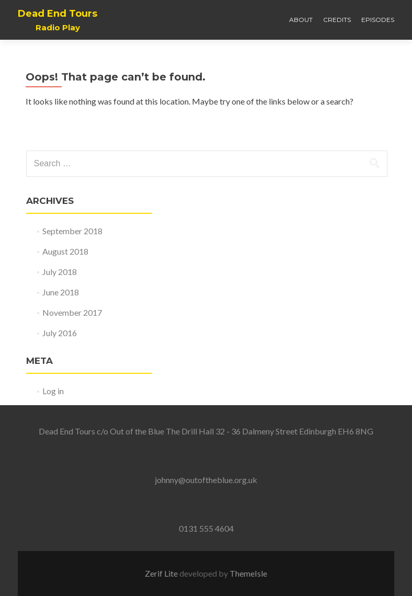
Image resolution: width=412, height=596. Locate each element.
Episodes (377, 20)
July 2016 (59, 333)
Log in (53, 391)
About (301, 20)
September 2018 (72, 231)
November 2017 (72, 312)
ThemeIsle (248, 573)
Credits (337, 20)
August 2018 (65, 251)
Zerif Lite (162, 573)
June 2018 (60, 292)
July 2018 (59, 272)
